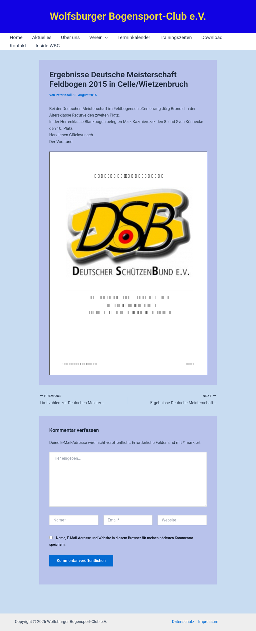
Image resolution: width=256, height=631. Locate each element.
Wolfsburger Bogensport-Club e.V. (128, 16)
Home (16, 37)
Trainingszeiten (176, 37)
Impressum (208, 621)
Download (211, 37)
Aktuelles (42, 37)
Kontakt (18, 46)
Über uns (70, 37)
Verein (98, 37)
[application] (105, 37)
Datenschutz (183, 621)
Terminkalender (134, 37)
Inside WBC (48, 46)
